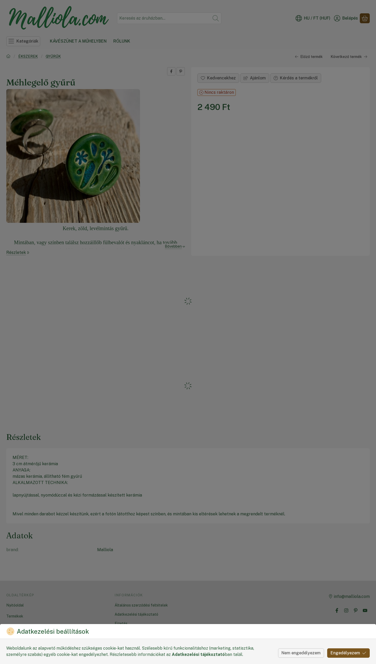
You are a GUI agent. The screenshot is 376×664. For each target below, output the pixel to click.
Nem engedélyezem (301, 652)
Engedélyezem (348, 652)
